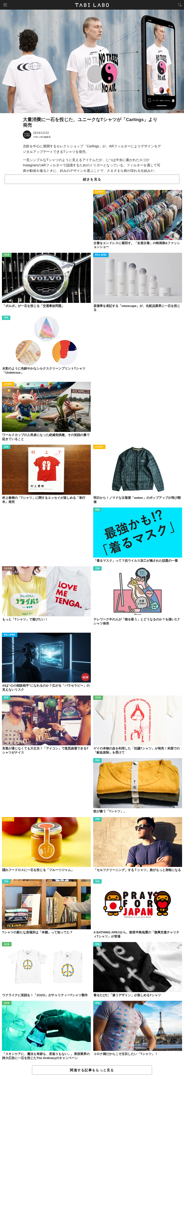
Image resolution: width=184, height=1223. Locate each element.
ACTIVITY (99, 192)
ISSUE (7, 255)
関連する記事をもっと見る (92, 1070)
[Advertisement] (92, 1149)
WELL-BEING (101, 255)
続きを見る (92, 179)
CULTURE (8, 568)
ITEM (6, 318)
